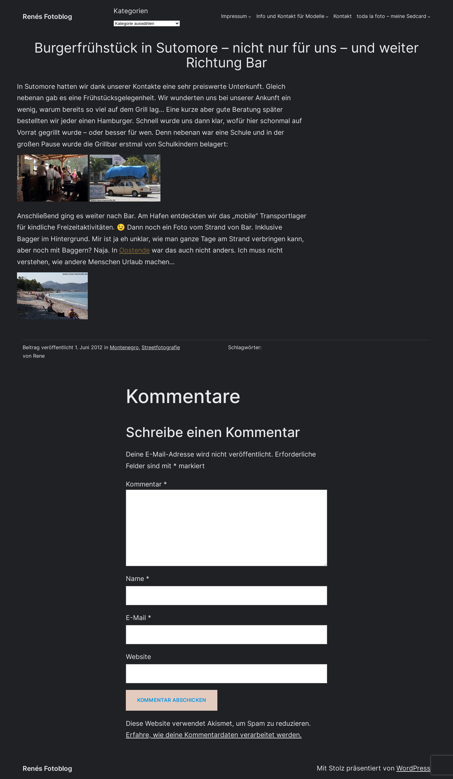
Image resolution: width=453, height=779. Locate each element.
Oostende (134, 250)
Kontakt (342, 16)
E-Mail (138, 617)
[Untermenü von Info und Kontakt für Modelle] (327, 16)
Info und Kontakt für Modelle (290, 16)
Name (137, 578)
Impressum (234, 16)
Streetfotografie (161, 347)
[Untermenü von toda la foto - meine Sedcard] (429, 16)
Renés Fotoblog (47, 16)
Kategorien (131, 11)
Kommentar (146, 484)
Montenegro (124, 347)
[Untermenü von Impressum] (249, 16)
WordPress (413, 768)
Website (138, 656)
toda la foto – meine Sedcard (391, 16)
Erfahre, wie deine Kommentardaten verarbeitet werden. (214, 735)
